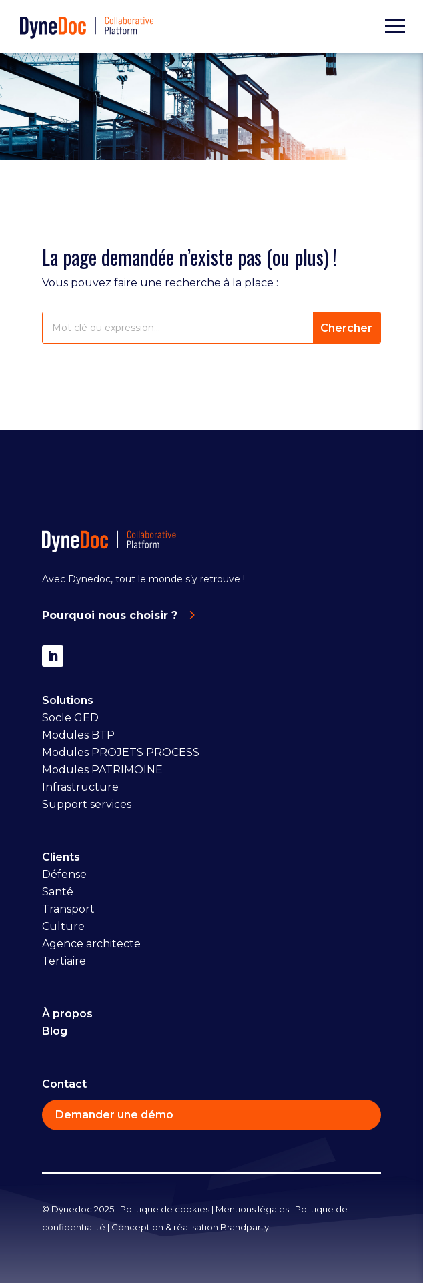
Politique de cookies (164, 1209)
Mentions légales (252, 1209)
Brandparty (244, 1227)
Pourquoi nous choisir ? (109, 615)
